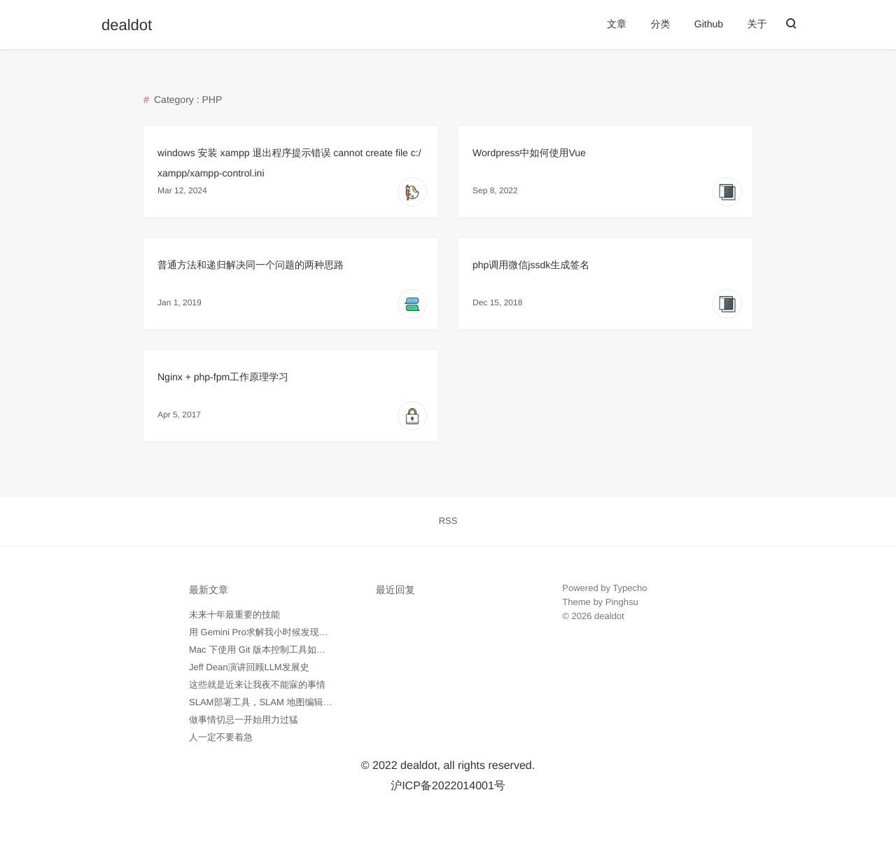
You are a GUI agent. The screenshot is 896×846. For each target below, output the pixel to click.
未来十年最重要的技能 (234, 614)
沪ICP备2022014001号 (448, 786)
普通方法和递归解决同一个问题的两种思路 (251, 264)
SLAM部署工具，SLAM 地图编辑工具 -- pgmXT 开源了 (300, 702)
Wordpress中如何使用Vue (529, 152)
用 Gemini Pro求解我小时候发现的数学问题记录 (286, 632)
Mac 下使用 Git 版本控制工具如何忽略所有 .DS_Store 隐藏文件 (317, 649)
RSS (448, 520)
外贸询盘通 (585, 658)
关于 (757, 23)
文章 (616, 23)
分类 (660, 23)
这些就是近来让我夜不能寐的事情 (257, 684)
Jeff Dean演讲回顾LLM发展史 (249, 667)
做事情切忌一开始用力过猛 (243, 719)
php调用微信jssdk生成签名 (530, 264)
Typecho (629, 588)
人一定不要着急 (221, 737)
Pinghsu (622, 602)
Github (708, 23)
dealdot (127, 25)
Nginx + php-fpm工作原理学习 (223, 376)
